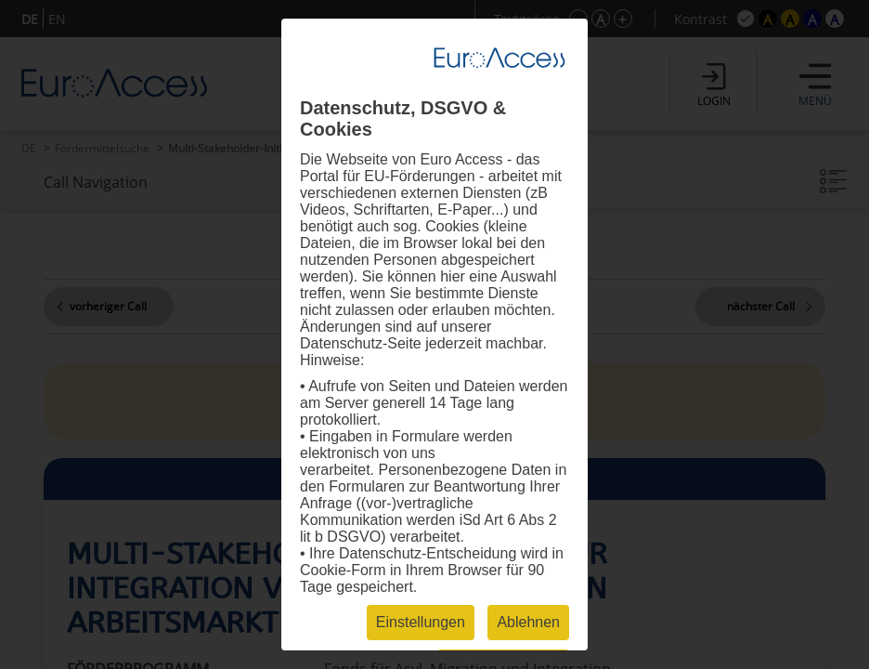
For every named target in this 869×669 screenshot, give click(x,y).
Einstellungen (420, 622)
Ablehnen (528, 622)
